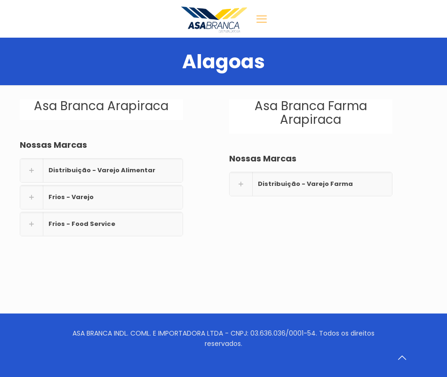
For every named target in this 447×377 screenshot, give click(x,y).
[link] (101, 170)
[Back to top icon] (402, 358)
